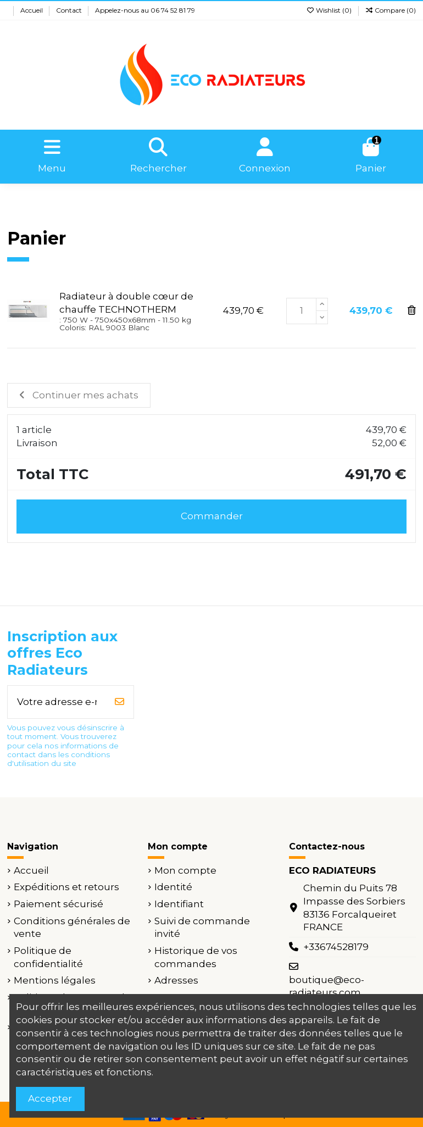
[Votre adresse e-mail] (57, 702)
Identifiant (179, 903)
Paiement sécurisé (58, 903)
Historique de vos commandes (195, 957)
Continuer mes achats (78, 395)
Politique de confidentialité (48, 957)
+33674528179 (336, 946)
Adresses (176, 980)
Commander (212, 515)
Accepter (50, 1098)
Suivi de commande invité (202, 927)
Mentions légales (55, 980)
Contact (70, 10)
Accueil (32, 10)
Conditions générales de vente (72, 927)
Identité (173, 886)
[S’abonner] (119, 702)
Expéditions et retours (66, 886)
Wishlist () (329, 10)
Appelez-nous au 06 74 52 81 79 (145, 10)
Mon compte (185, 870)
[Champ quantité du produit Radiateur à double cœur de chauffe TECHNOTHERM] (301, 311)
